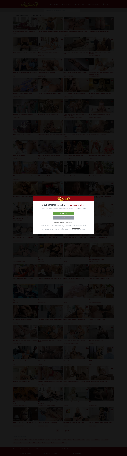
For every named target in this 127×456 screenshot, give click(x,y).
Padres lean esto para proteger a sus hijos (63, 222)
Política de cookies (76, 228)
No (63, 218)
